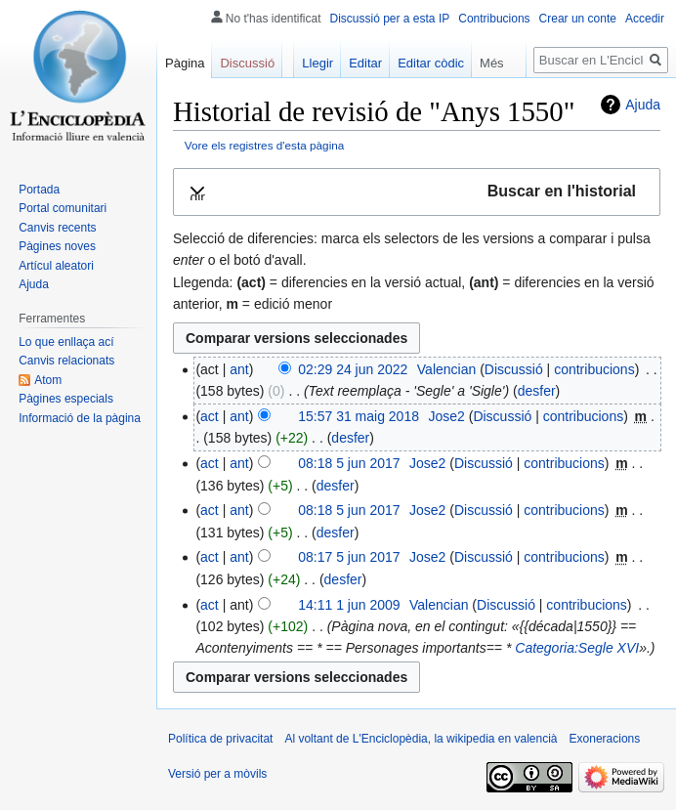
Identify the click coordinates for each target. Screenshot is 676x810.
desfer (537, 391)
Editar (365, 63)
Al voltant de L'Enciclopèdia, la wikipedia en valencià (420, 739)
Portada (39, 189)
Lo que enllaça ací (66, 342)
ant (239, 369)
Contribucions (493, 18)
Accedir (644, 18)
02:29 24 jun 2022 (352, 369)
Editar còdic (431, 63)
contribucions (594, 369)
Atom (48, 380)
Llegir (317, 63)
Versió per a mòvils (217, 774)
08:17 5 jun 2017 (349, 557)
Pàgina (184, 63)
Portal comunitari (62, 208)
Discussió (514, 369)
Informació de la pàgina (80, 418)
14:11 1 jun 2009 (349, 605)
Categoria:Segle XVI (577, 648)
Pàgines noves (57, 246)
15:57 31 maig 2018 (358, 416)
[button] (417, 192)
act (209, 416)
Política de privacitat (220, 739)
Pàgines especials (66, 398)
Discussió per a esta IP (390, 18)
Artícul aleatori (56, 266)
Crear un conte (577, 18)
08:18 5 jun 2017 (349, 463)
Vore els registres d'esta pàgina (265, 145)
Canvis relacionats (66, 360)
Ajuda (642, 104)
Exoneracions (605, 739)
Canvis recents (57, 227)
